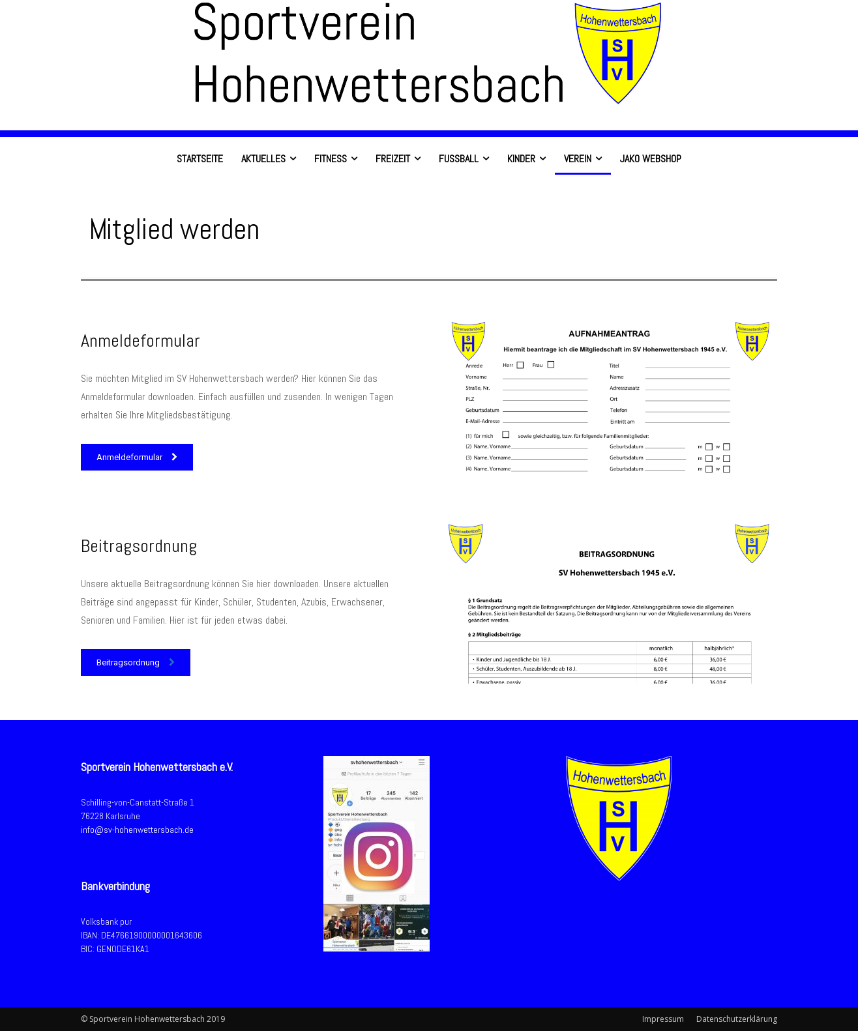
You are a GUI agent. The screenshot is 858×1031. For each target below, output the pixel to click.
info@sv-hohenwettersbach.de (137, 829)
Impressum (663, 1018)
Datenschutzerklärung (736, 1018)
